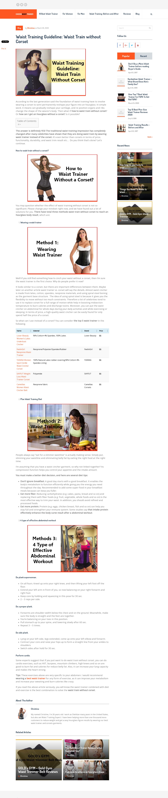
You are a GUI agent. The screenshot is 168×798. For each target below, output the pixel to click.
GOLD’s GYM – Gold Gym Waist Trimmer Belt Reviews (38, 749)
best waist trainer (36, 657)
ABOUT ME (125, 786)
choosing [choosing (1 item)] (73, 787)
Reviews (127, 13)
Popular (126, 56)
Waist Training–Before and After (104, 13)
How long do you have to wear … (131, 166)
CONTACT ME (126, 790)
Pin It (3, 48)
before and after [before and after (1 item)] (59, 787)
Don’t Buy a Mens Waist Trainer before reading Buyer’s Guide (138, 66)
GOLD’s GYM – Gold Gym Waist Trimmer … (134, 215)
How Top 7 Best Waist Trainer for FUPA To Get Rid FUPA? (138, 97)
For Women (68, 13)
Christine (31, 28)
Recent (143, 56)
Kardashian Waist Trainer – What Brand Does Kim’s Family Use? (140, 81)
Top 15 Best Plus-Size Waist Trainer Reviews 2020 (138, 112)
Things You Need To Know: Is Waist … (133, 190)
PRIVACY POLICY (127, 794)
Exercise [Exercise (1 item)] (56, 793)
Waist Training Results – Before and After (139, 126)
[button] (40, 330)
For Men (81, 13)
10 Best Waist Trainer (48, 13)
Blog (138, 13)
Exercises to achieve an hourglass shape (84, 751)
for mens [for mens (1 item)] (67, 793)
